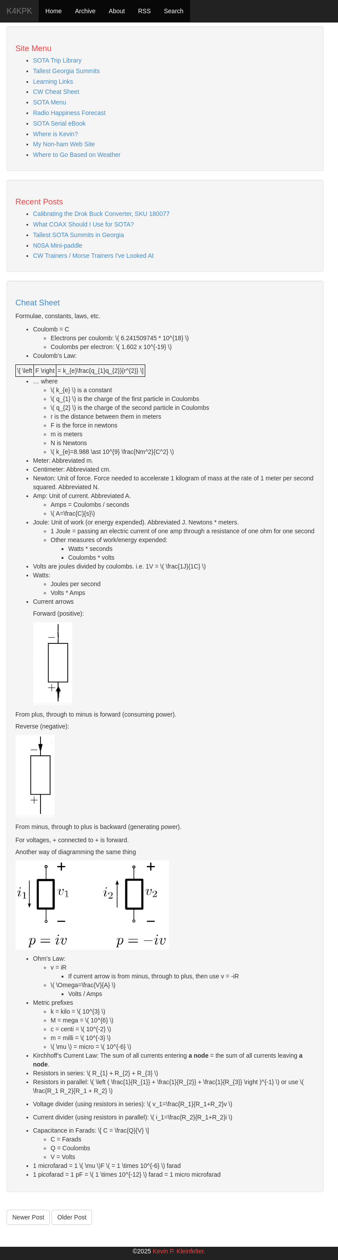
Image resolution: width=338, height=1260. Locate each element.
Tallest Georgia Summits (66, 70)
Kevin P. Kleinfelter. (179, 1251)
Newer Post (28, 1217)
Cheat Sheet (37, 302)
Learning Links (53, 81)
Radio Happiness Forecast (69, 112)
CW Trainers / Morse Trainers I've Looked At (93, 255)
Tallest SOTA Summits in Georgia (78, 234)
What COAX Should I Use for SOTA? (83, 224)
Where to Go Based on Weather (77, 154)
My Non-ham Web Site (64, 144)
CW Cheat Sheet (56, 91)
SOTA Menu (49, 102)
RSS (144, 11)
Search (173, 11)
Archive (85, 11)
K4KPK (19, 11)
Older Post (71, 1217)
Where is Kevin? (55, 134)
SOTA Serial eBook (59, 123)
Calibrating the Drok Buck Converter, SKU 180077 (101, 213)
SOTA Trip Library (57, 60)
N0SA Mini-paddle (57, 245)
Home (53, 11)
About (117, 11)
